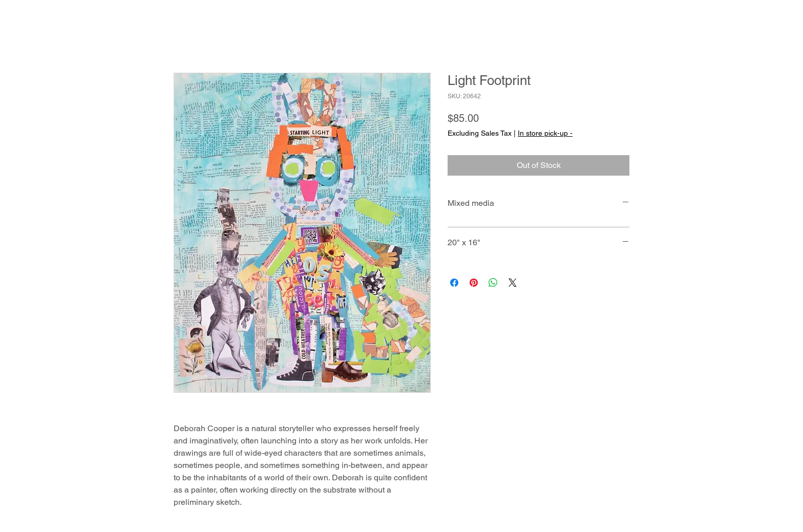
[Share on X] (512, 282)
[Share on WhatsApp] (493, 282)
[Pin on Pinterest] (474, 282)
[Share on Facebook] (454, 282)
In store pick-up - (545, 133)
